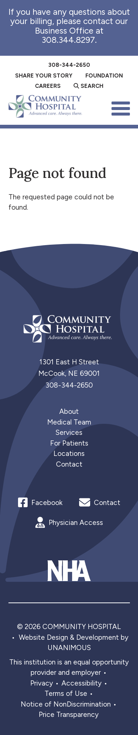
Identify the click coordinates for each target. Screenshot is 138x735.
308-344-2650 (69, 385)
